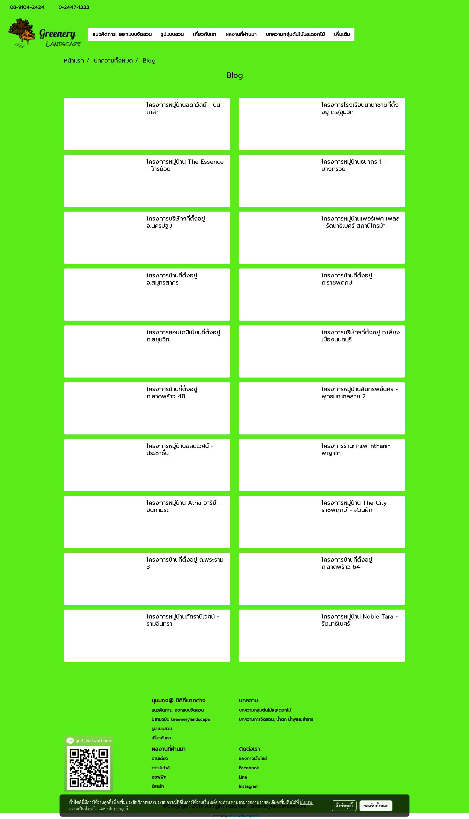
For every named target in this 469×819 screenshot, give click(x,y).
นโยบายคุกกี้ (117, 808)
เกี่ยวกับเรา (204, 34)
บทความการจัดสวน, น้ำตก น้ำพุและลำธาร (276, 719)
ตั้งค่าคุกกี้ (344, 805)
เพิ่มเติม (342, 34)
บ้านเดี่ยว (160, 759)
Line (243, 777)
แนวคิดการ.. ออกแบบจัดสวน (122, 34)
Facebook (249, 768)
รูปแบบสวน (172, 34)
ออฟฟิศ (159, 777)
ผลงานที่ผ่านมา (241, 34)
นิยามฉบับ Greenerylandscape (181, 719)
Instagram (248, 786)
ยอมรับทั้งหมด (376, 805)
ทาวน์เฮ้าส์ (161, 768)
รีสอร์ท (158, 786)
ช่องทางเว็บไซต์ (253, 759)
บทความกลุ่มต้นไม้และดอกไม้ (295, 34)
